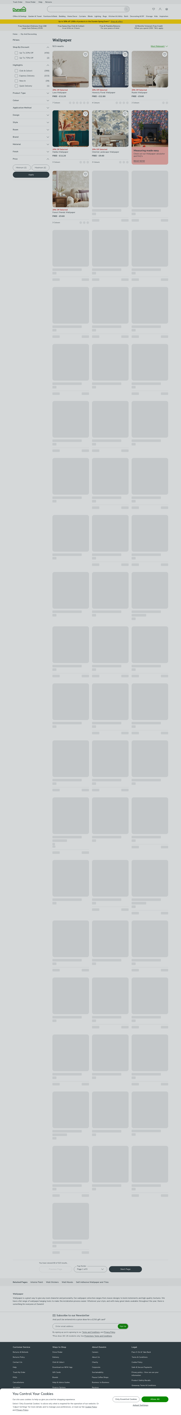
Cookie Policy (91, 1407)
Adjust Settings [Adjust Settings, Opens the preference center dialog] (140, 1405)
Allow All (155, 1399)
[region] (90, 1402)
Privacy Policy (22, 1410)
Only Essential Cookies (126, 1399)
